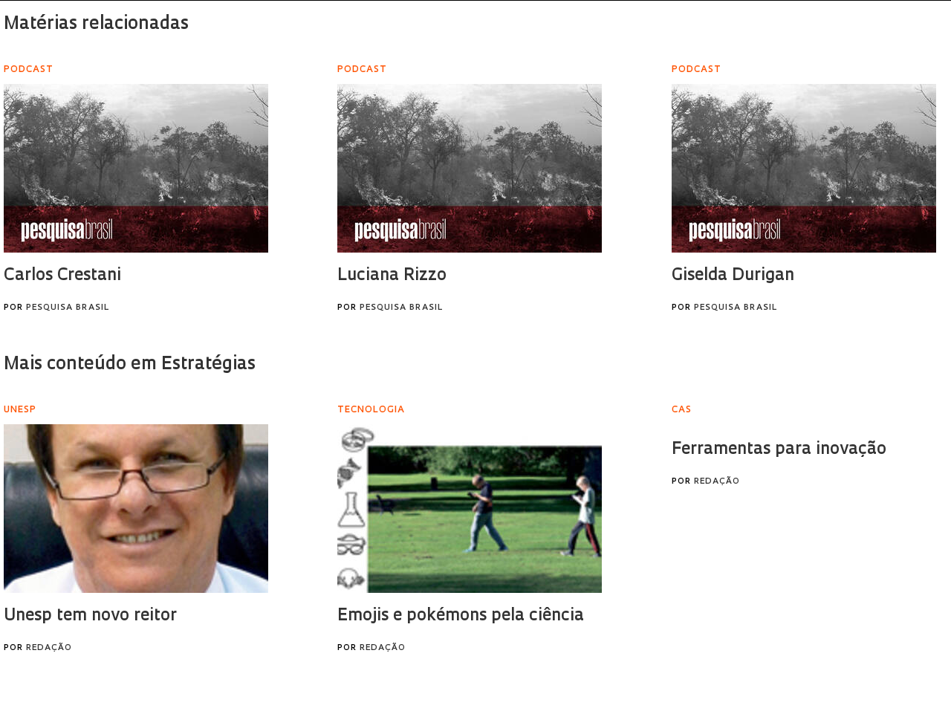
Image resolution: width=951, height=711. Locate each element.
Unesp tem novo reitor (90, 616)
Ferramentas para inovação (779, 449)
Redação (49, 648)
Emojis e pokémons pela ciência (460, 616)
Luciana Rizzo (392, 276)
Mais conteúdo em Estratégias (130, 365)
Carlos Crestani (62, 276)
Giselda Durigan (733, 276)
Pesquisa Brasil (67, 308)
